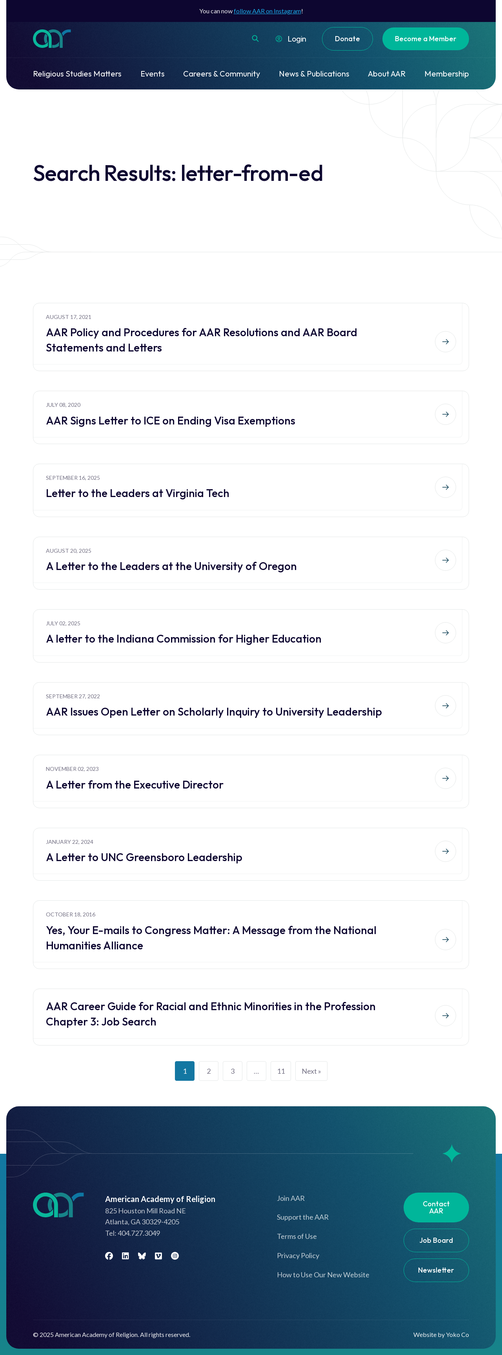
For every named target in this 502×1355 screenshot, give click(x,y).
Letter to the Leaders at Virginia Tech (137, 493)
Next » (311, 1071)
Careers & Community (221, 73)
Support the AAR (303, 1217)
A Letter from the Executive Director (135, 784)
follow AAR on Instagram (267, 11)
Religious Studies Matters (77, 73)
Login (296, 38)
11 (281, 1071)
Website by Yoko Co (441, 1334)
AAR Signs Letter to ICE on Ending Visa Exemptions (170, 420)
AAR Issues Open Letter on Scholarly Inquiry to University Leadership (214, 711)
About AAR (387, 73)
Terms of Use (297, 1236)
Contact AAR (436, 1207)
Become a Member (426, 38)
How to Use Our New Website (323, 1274)
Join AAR (291, 1198)
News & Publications (314, 73)
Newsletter (436, 1270)
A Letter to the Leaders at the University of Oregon (171, 566)
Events (152, 73)
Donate (347, 38)
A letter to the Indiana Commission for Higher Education (184, 638)
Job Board (436, 1240)
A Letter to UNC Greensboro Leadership (144, 857)
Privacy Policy (298, 1255)
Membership (446, 73)
